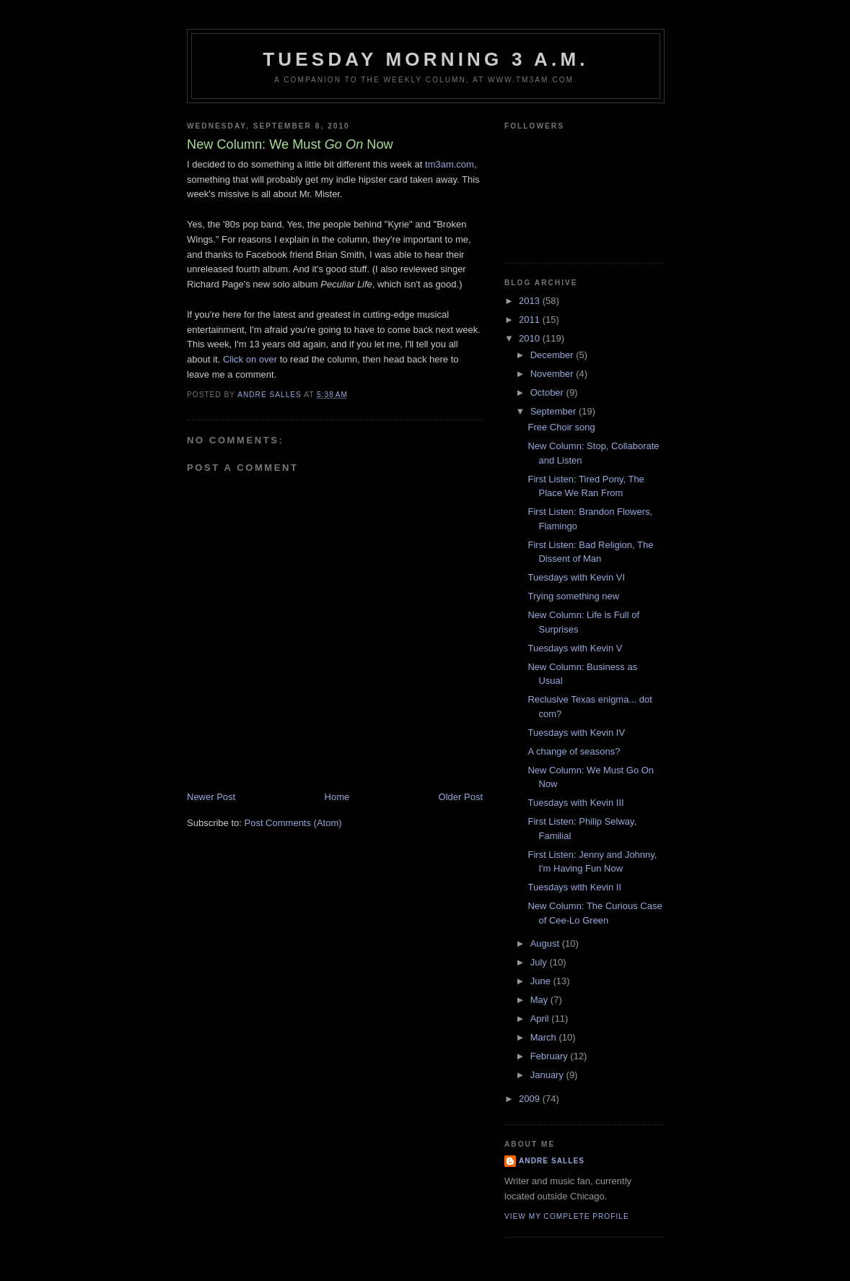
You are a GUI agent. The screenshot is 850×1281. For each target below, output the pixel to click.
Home (337, 796)
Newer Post (211, 796)
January (548, 1074)
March (544, 1037)
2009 (531, 1098)
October (548, 392)
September (554, 411)
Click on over (250, 359)
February (550, 1056)
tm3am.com (449, 164)
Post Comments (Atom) (293, 822)
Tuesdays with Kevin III (575, 802)
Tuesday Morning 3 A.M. (426, 59)
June (541, 981)
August (546, 943)
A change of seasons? (573, 751)
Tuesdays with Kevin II (574, 887)
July (540, 962)
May (540, 999)
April (541, 1018)
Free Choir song (561, 427)
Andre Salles (551, 1161)
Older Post (461, 796)
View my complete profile (566, 1216)
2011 (531, 319)
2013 (531, 300)
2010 (531, 338)
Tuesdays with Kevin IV (576, 732)
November (553, 373)
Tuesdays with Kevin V (574, 648)
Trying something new (573, 596)
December (553, 354)
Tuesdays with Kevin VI (576, 577)
